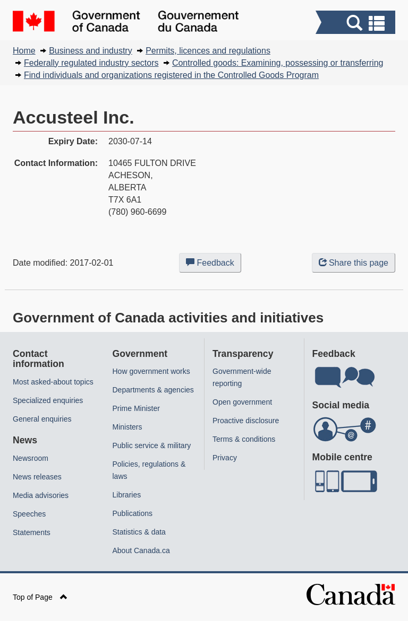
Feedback (213, 265)
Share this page (353, 262)
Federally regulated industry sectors (91, 62)
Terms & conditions (243, 439)
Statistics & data (139, 532)
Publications (133, 513)
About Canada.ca (141, 550)
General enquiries (42, 419)
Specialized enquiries (48, 400)
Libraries (127, 495)
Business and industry (90, 50)
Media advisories (41, 495)
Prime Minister (136, 408)
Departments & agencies (153, 390)
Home (24, 50)
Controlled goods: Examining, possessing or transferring (278, 62)
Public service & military (152, 445)
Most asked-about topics (53, 382)
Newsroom (30, 458)
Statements (31, 532)
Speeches (29, 514)
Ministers (127, 427)
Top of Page (40, 597)
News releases (37, 477)
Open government (242, 402)
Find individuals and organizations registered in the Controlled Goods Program (171, 75)
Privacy (224, 457)
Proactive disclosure (245, 420)
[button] (356, 24)
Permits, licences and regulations (208, 50)
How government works (151, 371)
